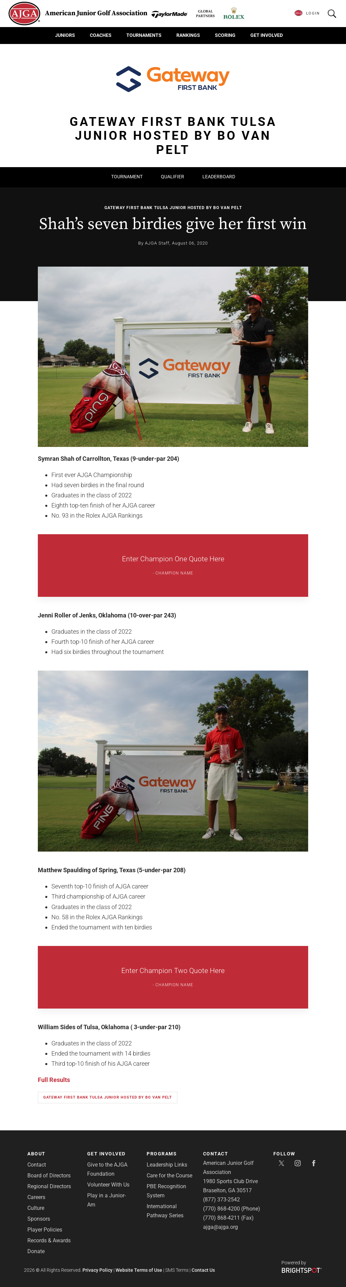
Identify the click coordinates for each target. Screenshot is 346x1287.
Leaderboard (218, 176)
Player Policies (44, 1229)
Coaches (101, 35)
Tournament (127, 176)
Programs (162, 1153)
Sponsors (38, 1219)
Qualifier (172, 176)
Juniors (65, 35)
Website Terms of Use (139, 1270)
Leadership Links (167, 1164)
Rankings (188, 35)
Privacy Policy (97, 1270)
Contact (36, 1164)
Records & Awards (49, 1240)
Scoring (225, 35)
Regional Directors (49, 1186)
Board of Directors (49, 1175)
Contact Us (203, 1270)
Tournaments (144, 35)
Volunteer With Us (108, 1184)
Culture (35, 1208)
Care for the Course (169, 1175)
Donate (36, 1251)
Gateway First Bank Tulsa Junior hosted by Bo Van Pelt (173, 207)
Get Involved (266, 35)
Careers (36, 1197)
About (36, 1153)
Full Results (54, 1079)
